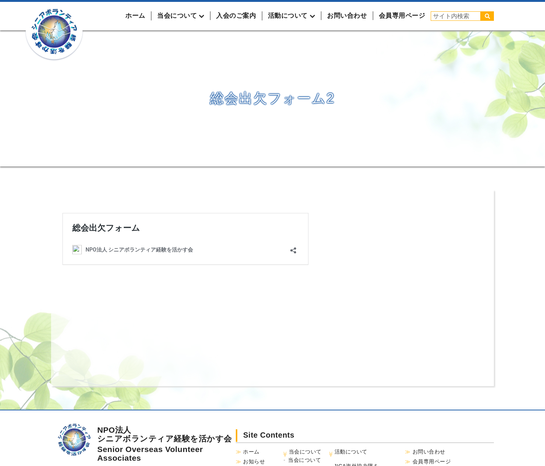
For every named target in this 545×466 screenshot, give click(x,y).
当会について (304, 460)
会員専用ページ (402, 15)
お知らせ (254, 461)
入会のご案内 (236, 15)
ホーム (135, 15)
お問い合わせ (347, 15)
